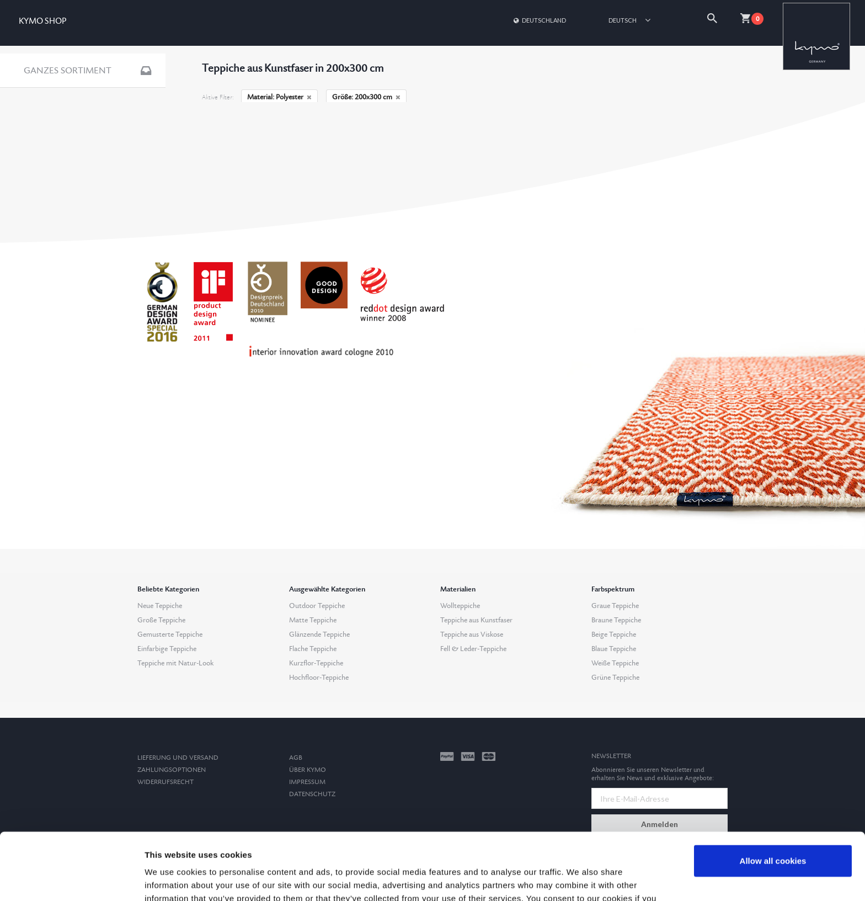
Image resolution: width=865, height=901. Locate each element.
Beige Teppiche (613, 634)
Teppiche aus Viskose (471, 634)
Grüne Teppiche (615, 677)
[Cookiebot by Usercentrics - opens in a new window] (71, 879)
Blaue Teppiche (613, 648)
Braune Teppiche (616, 620)
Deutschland (538, 20)
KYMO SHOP (42, 21)
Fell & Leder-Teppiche (473, 648)
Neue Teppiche (159, 605)
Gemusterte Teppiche (169, 634)
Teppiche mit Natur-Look (175, 663)
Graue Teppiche (615, 605)
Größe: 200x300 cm (366, 97)
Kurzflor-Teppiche (316, 663)
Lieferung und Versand (177, 758)
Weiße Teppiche (615, 663)
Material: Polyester (279, 97)
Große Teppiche (161, 620)
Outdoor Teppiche (317, 605)
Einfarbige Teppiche (166, 648)
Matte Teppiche (313, 620)
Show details (170, 879)
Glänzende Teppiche (319, 634)
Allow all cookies (773, 798)
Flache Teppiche (313, 648)
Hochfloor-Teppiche (319, 677)
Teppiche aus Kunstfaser (476, 620)
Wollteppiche (460, 605)
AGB (295, 758)
